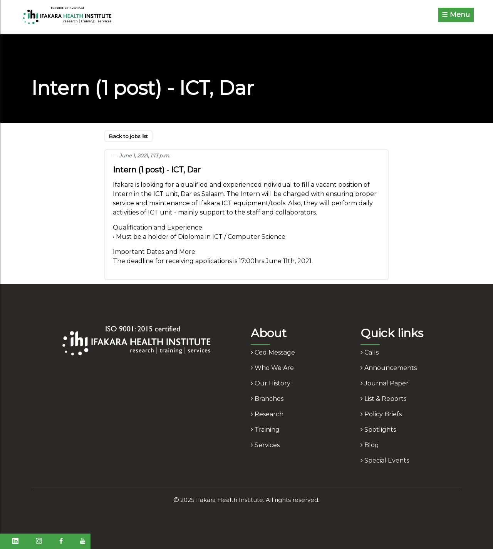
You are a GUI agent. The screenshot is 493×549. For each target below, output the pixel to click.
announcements (389, 368)
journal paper (385, 383)
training (265, 429)
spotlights (378, 429)
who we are (272, 368)
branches (267, 398)
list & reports (383, 398)
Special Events (385, 460)
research (267, 414)
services (265, 445)
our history (270, 383)
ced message (273, 352)
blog (370, 445)
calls (370, 352)
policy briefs (381, 414)
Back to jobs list (128, 136)
